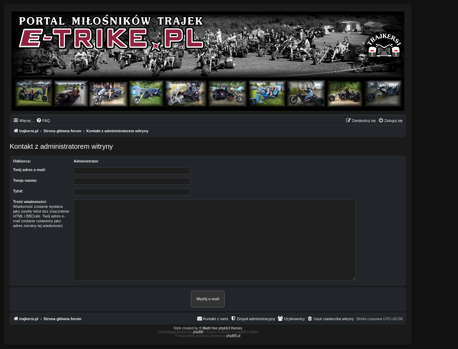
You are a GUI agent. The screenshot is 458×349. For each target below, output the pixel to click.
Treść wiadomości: (30, 202)
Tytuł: (18, 191)
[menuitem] (43, 120)
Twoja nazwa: (25, 180)
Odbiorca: (22, 161)
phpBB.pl (233, 336)
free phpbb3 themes (227, 328)
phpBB (198, 332)
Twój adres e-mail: (29, 170)
